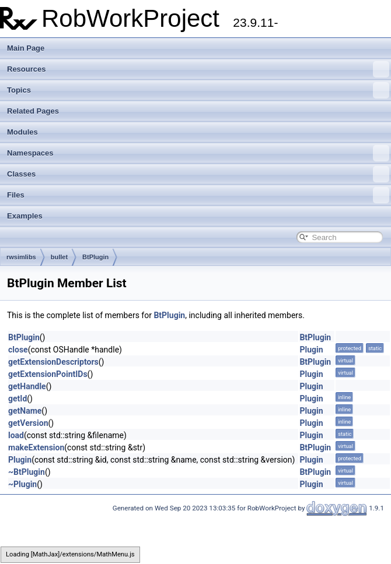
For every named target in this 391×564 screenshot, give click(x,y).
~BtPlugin (26, 472)
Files (198, 195)
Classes (198, 174)
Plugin (311, 349)
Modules (22, 132)
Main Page (25, 48)
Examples (25, 215)
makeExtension (36, 447)
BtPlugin (95, 256)
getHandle (27, 386)
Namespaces (198, 153)
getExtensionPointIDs (48, 374)
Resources (198, 69)
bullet (59, 256)
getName (24, 410)
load (16, 435)
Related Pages (33, 111)
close (18, 349)
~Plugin (22, 484)
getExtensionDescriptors (53, 361)
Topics (198, 90)
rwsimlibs (21, 256)
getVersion (28, 423)
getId (17, 398)
